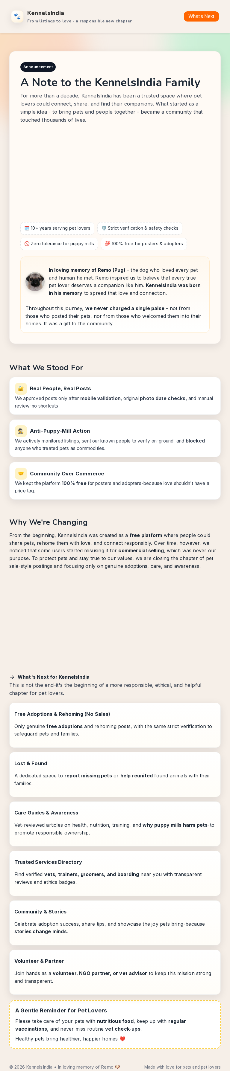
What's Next (201, 16)
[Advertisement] (115, 174)
